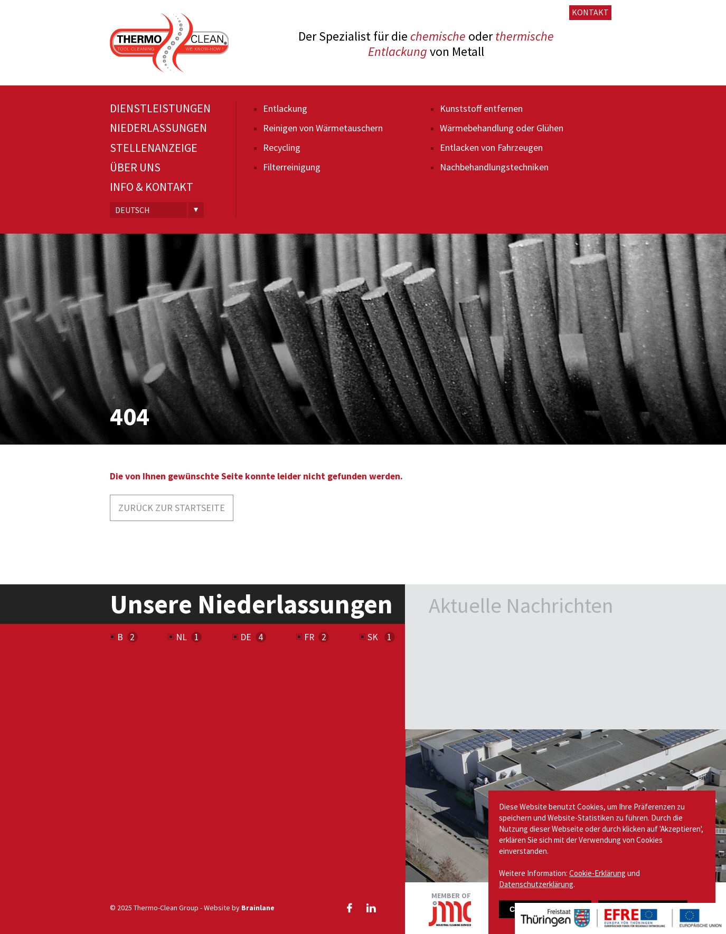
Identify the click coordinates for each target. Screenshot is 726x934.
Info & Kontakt (151, 187)
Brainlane (258, 907)
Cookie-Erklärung (597, 873)
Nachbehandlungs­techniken (494, 167)
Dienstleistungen (160, 108)
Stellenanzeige (153, 148)
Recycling (281, 147)
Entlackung (285, 108)
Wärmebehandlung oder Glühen (501, 128)
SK (373, 637)
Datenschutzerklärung (536, 884)
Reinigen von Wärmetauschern (323, 128)
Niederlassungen (158, 128)
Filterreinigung (291, 167)
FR (309, 637)
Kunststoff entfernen (481, 108)
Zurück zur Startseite (171, 508)
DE (245, 637)
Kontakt (590, 12)
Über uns (135, 167)
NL (181, 637)
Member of (450, 908)
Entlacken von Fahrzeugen (491, 147)
